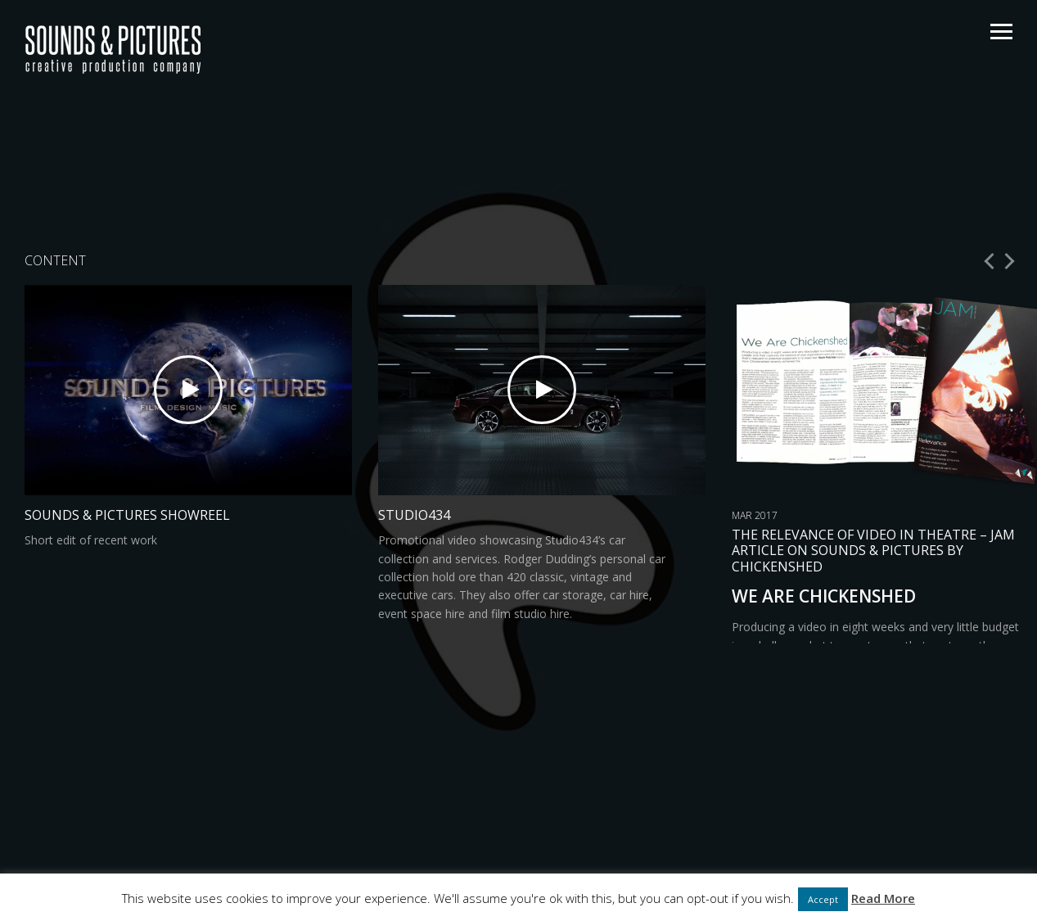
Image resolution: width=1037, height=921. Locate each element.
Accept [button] (823, 899)
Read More (883, 898)
